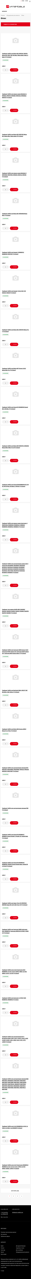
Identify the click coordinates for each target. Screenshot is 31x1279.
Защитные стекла (20, 1248)
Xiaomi (2, 1252)
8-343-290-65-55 (4, 1209)
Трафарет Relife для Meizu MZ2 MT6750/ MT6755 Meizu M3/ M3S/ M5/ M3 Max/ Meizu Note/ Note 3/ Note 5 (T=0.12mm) (15, 55)
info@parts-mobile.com (17, 1212)
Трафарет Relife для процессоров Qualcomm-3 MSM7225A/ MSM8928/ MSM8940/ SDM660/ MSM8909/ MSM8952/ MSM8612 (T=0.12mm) (14, 525)
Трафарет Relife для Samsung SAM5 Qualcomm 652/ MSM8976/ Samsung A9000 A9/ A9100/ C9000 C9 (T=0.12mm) (15, 931)
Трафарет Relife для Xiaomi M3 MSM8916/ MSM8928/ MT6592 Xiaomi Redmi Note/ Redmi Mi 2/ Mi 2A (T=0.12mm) (15, 864)
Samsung (3, 1250)
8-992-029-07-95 (15, 1209)
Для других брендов (20, 1246)
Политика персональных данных (8, 1232)
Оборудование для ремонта (22, 1252)
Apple (2, 1246)
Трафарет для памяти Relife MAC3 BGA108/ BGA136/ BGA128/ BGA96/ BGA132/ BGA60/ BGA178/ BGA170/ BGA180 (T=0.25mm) (15, 611)
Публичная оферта (5, 1236)
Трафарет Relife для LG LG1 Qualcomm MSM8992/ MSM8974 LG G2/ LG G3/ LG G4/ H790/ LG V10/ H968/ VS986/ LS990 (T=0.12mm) (15, 1166)
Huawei (2, 1248)
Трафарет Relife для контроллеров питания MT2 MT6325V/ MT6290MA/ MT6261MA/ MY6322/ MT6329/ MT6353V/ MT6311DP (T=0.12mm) (15, 769)
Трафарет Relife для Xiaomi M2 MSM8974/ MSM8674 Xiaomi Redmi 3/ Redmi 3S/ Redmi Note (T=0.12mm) (15, 836)
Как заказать (4, 1234)
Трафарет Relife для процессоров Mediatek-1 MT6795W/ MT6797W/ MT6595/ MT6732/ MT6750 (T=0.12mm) (14, 175)
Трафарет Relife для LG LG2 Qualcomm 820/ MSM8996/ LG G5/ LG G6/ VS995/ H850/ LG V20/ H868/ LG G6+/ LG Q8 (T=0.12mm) (14, 971)
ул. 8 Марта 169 (4, 1214)
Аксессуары (3, 1254)
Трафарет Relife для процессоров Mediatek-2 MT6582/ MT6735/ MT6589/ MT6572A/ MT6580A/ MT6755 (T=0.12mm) (14, 95)
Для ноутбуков (19, 1250)
